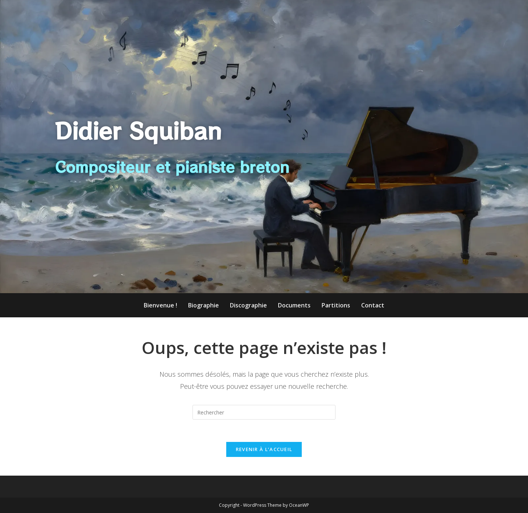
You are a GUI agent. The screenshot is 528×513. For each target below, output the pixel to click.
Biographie (203, 305)
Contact (372, 305)
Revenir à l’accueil (264, 449)
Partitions (336, 305)
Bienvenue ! (160, 305)
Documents (294, 305)
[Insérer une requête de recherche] (264, 412)
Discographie (248, 305)
